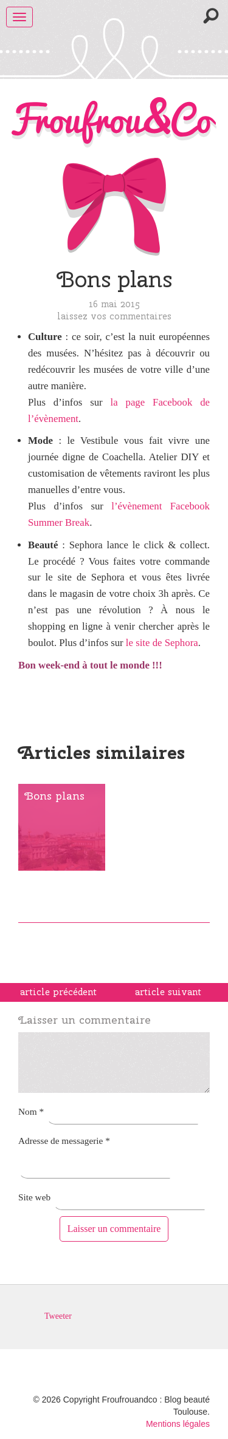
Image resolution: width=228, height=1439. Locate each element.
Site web (34, 1197)
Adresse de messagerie (64, 1140)
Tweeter (58, 1316)
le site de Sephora (162, 642)
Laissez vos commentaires (114, 316)
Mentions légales (178, 1424)
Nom (31, 1111)
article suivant (168, 992)
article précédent (58, 992)
